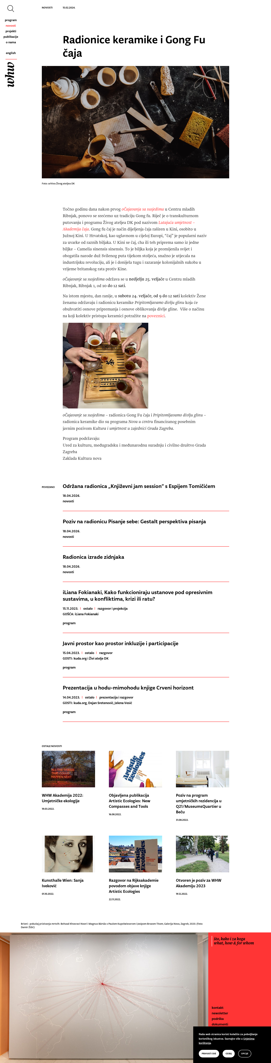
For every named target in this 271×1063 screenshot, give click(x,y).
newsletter (220, 1013)
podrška (218, 1019)
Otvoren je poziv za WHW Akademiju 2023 (198, 883)
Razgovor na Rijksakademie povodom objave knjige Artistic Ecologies (133, 886)
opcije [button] (244, 1053)
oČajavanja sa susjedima (142, 209)
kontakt (217, 1008)
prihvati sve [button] (209, 1053)
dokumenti (220, 1024)
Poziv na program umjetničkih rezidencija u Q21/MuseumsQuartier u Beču (199, 803)
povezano (48, 487)
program (11, 20)
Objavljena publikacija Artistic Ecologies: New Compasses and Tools (129, 801)
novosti (11, 26)
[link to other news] (68, 770)
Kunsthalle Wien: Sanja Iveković (63, 883)
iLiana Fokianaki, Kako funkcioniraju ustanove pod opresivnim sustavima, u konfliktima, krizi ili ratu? (137, 595)
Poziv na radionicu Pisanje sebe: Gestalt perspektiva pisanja (134, 521)
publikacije (10, 37)
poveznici (156, 315)
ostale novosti (52, 746)
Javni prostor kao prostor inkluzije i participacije (120, 643)
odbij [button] (229, 1053)
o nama (11, 42)
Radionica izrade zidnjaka (93, 557)
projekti (11, 31)
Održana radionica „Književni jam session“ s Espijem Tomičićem (139, 486)
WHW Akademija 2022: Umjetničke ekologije (62, 798)
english (11, 53)
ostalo (88, 608)
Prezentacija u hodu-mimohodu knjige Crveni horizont (128, 687)
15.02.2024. (69, 7)
